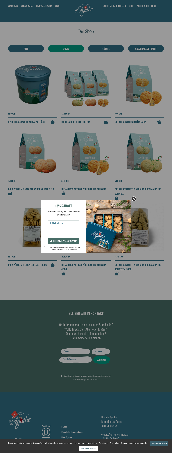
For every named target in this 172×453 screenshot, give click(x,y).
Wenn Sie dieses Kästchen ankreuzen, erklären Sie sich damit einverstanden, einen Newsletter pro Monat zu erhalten (65, 248)
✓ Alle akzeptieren (158, 443)
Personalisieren (88, 448)
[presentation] (64, 233)
